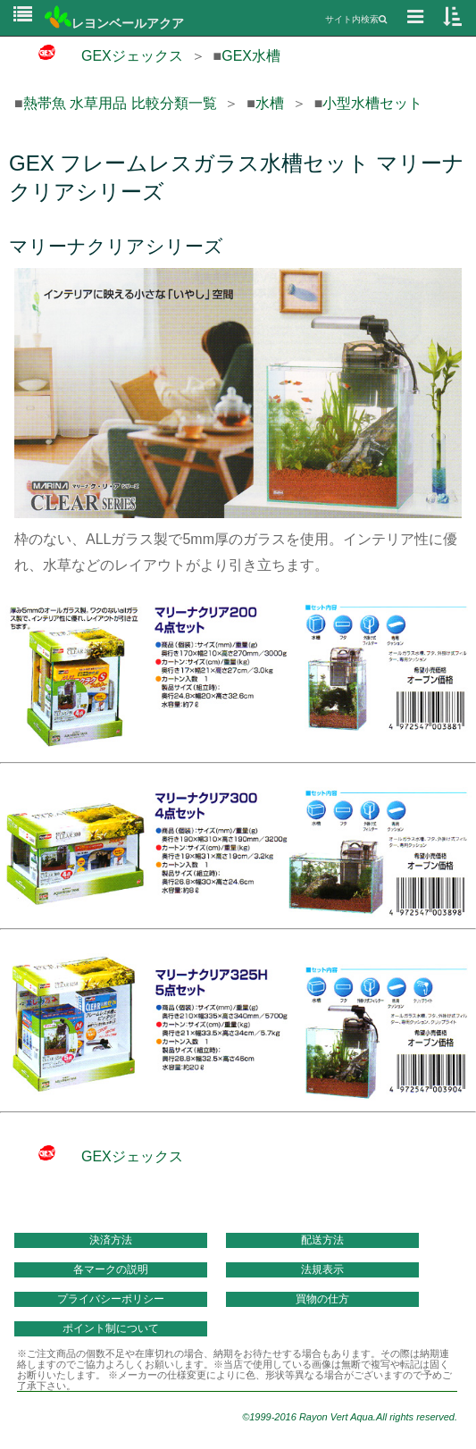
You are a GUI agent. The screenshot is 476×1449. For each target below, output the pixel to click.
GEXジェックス (98, 55)
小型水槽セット (372, 103)
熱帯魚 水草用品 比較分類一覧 (120, 103)
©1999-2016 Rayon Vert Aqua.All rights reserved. (349, 1416)
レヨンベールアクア (114, 23)
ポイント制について (111, 1328)
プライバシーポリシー (110, 1299)
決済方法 (110, 1240)
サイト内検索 (356, 19)
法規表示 (322, 1269)
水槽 (269, 103)
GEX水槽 (250, 55)
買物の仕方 (322, 1299)
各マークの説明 (110, 1269)
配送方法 (322, 1240)
